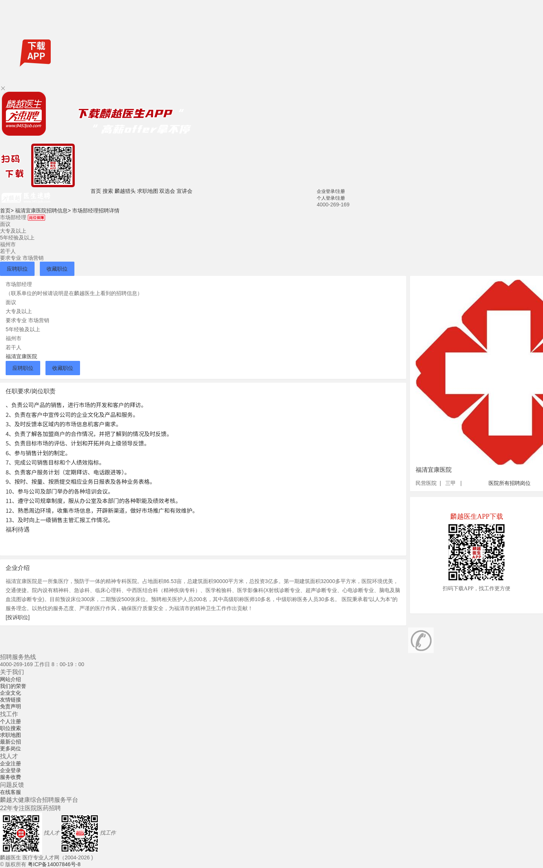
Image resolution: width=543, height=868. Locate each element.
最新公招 (10, 742)
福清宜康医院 (21, 356)
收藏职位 (57, 269)
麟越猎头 (125, 191)
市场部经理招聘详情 (95, 211)
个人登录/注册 (331, 198)
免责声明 (10, 706)
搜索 (108, 191)
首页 (96, 191)
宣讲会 (184, 191)
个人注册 (10, 721)
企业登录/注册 (331, 191)
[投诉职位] (18, 617)
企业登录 (10, 770)
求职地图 (147, 191)
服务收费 (10, 777)
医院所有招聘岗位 (510, 483)
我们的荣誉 (13, 686)
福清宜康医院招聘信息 (43, 211)
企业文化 (10, 693)
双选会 (167, 191)
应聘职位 (17, 269)
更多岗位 (10, 748)
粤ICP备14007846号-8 (54, 864)
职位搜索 (10, 728)
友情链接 (10, 700)
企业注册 (10, 763)
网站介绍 (10, 679)
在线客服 (10, 792)
